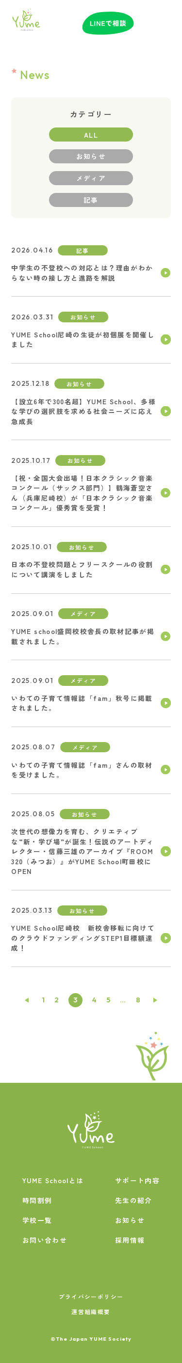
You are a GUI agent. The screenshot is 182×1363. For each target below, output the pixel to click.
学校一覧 (37, 1220)
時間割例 (37, 1200)
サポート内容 (137, 1180)
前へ (26, 1000)
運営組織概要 (90, 1311)
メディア (91, 178)
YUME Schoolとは (53, 1180)
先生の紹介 (133, 1200)
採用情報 (130, 1240)
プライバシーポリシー (91, 1296)
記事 (91, 200)
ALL (91, 135)
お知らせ (91, 156)
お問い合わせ (44, 1240)
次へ (155, 1000)
